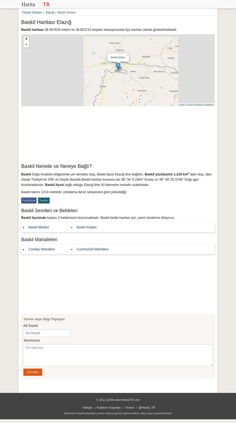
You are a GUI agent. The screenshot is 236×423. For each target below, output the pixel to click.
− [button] (26, 45)
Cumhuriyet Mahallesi (93, 249)
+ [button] (26, 39)
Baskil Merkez (38, 227)
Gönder (33, 376)
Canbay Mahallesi (41, 249)
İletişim (88, 411)
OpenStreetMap (195, 105)
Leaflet (182, 105)
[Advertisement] (118, 134)
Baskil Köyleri (87, 227)
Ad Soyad (30, 325)
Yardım (129, 411)
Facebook (28, 200)
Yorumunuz (31, 340)
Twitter (43, 200)
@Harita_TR (147, 411)
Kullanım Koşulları (109, 411)
